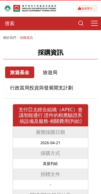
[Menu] (94, 23)
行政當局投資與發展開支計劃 (41, 87)
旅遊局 (50, 72)
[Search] (81, 23)
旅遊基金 (19, 72)
